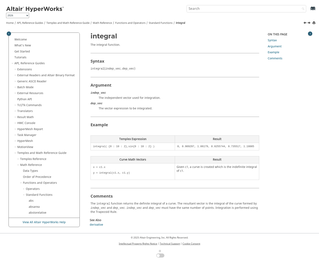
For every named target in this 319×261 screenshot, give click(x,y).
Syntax (272, 40)
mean (32, 174)
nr (30, 204)
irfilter (33, 114)
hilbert (33, 42)
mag (32, 156)
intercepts (36, 90)
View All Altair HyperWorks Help (44, 222)
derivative (96, 225)
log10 (32, 144)
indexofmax (37, 66)
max (31, 162)
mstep (33, 198)
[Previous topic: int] (305, 23)
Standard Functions (161, 23)
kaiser (33, 126)
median (34, 180)
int (30, 78)
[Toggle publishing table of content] (9, 34)
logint (33, 150)
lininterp (34, 132)
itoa (31, 120)
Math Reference (102, 23)
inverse (34, 108)
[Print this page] (314, 23)
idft (31, 48)
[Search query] (246, 8)
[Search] (302, 9)
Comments (275, 58)
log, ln (33, 138)
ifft (31, 54)
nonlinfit (34, 210)
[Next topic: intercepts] (309, 23)
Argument (275, 46)
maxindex (35, 168)
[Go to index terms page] (308, 10)
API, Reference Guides (30, 23)
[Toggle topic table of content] (310, 34)
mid (31, 186)
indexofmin (36, 72)
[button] (27, 37)
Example (273, 52)
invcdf (33, 102)
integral (180, 23)
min (31, 192)
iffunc (33, 60)
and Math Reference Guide (68, 23)
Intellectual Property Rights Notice (138, 244)
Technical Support (170, 244)
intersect (35, 96)
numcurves (36, 216)
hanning (34, 36)
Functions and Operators (130, 23)
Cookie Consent (191, 244)
